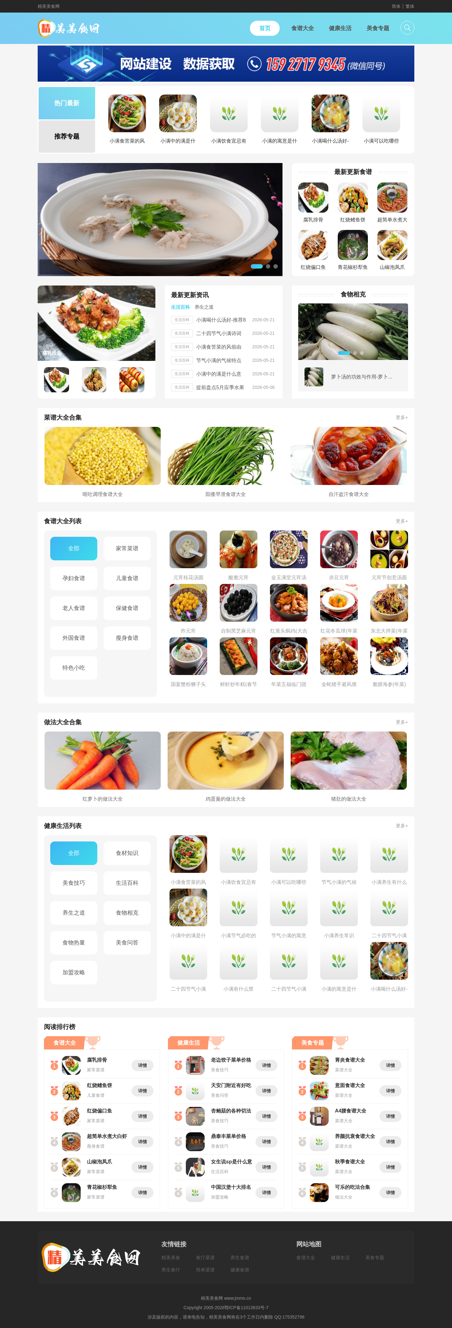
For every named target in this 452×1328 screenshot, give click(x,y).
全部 (73, 548)
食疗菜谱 (205, 1257)
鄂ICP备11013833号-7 (246, 1307)
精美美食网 (49, 6)
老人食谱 (73, 608)
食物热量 (73, 942)
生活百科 (127, 883)
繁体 (410, 6)
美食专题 (374, 1257)
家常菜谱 (127, 548)
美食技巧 (73, 883)
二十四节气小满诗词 (218, 333)
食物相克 (127, 913)
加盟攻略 (73, 972)
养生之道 (73, 913)
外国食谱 (73, 638)
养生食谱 (239, 1257)
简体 (396, 6)
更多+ (402, 417)
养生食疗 (170, 1269)
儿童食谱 (127, 578)
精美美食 (170, 1257)
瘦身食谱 (127, 638)
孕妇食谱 (73, 578)
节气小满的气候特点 (218, 360)
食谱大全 (305, 1257)
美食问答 (127, 942)
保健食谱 (127, 608)
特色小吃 (73, 668)
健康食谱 (239, 1269)
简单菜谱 (205, 1269)
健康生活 (340, 1257)
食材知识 (127, 853)
